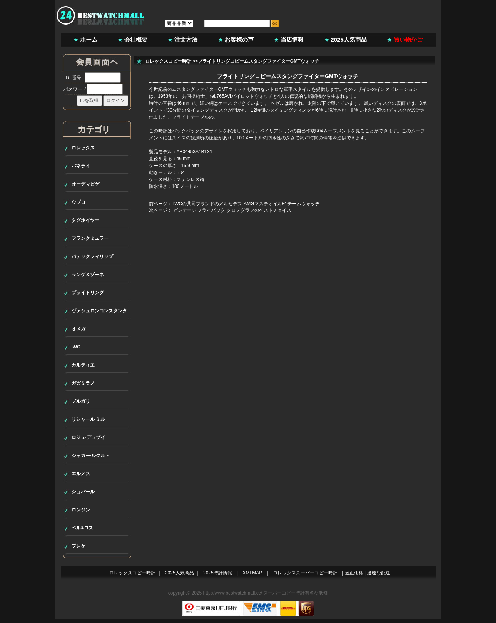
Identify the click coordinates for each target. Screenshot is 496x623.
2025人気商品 (349, 39)
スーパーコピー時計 (284, 593)
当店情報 (292, 39)
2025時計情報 (217, 573)
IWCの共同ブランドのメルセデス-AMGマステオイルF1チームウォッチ (246, 203)
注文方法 (185, 39)
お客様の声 (239, 39)
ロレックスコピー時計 (168, 61)
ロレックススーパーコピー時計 (305, 573)
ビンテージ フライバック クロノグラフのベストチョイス (232, 210)
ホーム (88, 39)
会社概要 (135, 39)
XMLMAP (252, 573)
